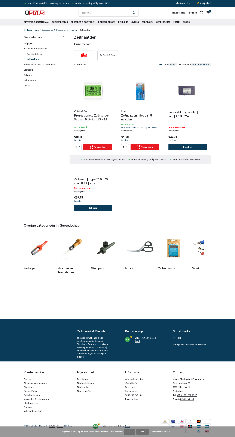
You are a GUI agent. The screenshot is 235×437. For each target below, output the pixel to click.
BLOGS (186, 22)
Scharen (28, 75)
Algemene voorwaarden (35, 383)
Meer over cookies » (161, 432)
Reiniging (123, 22)
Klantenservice (183, 3)
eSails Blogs (131, 383)
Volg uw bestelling (33, 411)
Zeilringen (147, 22)
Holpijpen (28, 43)
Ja (129, 432)
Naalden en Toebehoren (67, 30)
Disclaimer (29, 387)
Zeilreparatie (30, 80)
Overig (135, 22)
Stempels (28, 70)
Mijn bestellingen (85, 383)
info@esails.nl (187, 399)
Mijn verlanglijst (84, 391)
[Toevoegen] (97, 147)
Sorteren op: (185, 64)
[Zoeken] (108, 13)
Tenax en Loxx (131, 399)
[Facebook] (174, 338)
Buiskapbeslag (60, 22)
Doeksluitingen (106, 22)
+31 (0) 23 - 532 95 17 (187, 395)
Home (37, 30)
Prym (123, 111)
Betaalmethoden (32, 395)
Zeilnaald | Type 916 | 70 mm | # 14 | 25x (91, 181)
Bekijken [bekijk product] (187, 147)
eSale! (176, 22)
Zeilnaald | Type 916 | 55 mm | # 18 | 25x (185, 114)
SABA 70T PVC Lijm (134, 395)
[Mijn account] (192, 13)
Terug (28, 30)
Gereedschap (163, 22)
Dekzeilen (130, 387)
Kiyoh (208, 3)
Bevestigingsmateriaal (36, 22)
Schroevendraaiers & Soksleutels (40, 64)
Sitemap (28, 407)
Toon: (166, 64)
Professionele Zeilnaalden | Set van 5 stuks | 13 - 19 (92, 117)
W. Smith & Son (80, 111)
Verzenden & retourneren (36, 399)
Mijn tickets (82, 387)
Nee (142, 432)
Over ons (28, 379)
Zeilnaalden (33, 59)
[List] (160, 64)
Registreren (82, 379)
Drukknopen (131, 391)
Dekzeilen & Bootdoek (83, 22)
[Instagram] (179, 338)
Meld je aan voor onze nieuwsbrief (189, 344)
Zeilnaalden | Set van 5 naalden (136, 117)
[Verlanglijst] (201, 12)
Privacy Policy (30, 391)
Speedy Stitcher (34, 54)
